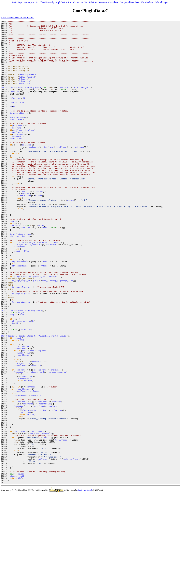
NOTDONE (28, 452)
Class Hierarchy (47, 2)
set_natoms (25, 231)
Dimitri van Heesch (84, 582)
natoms (23, 226)
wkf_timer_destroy (21, 381)
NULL (25, 114)
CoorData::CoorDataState (20, 399)
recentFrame (16, 162)
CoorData (14, 106)
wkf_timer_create (22, 277)
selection (15, 114)
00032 (4, 101)
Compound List (80, 2)
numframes (34, 172)
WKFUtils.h (24, 96)
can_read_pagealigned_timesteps (39, 327)
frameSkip (18, 157)
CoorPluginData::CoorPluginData (24, 101)
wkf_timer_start (18, 279)
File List (93, 2)
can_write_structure (47, 287)
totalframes (16, 139)
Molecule (64, 101)
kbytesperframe (17, 136)
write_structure (33, 289)
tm (11, 124)
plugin (13, 119)
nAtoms (39, 226)
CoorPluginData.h (27, 85)
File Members (147, 2)
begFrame (17, 147)
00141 (4, 368)
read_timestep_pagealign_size (57, 333)
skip (27, 419)
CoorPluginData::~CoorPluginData (25, 368)
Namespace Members (108, 2)
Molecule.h (24, 93)
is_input (26, 170)
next (42, 442)
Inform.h (23, 91)
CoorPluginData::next (45, 399)
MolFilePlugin (81, 101)
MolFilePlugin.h (27, 88)
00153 (4, 399)
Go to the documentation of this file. (17, 17)
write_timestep (38, 488)
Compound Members (129, 2)
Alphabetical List (64, 2)
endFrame (17, 152)
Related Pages (161, 2)
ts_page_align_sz (19, 131)
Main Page (17, 2)
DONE (22, 404)
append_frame (26, 447)
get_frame (39, 483)
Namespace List (31, 2)
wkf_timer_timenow (39, 516)
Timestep (18, 442)
